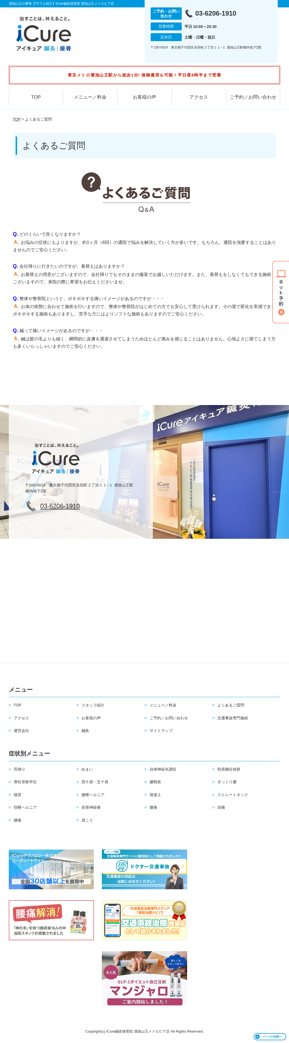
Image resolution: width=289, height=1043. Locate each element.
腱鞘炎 (155, 782)
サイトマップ (161, 730)
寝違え (155, 795)
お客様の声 (144, 97)
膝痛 (153, 807)
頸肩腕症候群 (228, 769)
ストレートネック (232, 795)
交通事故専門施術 (232, 718)
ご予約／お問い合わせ (253, 97)
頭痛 (221, 807)
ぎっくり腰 (227, 782)
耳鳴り (19, 769)
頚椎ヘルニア (25, 807)
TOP (36, 97)
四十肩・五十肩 (95, 782)
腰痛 (17, 820)
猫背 (17, 795)
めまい (87, 769)
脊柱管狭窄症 (25, 782)
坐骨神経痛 (91, 807)
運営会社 (21, 730)
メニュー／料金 (90, 97)
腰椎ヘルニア (93, 795)
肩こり (87, 820)
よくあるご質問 (230, 705)
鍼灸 (85, 730)
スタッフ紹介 (93, 705)
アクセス (198, 97)
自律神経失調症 (163, 769)
